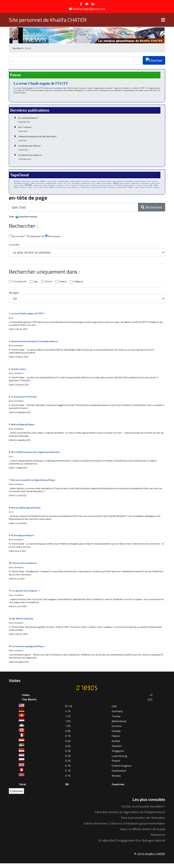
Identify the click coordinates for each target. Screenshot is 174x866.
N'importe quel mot (34, 237)
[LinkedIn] (93, 4)
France (33, 183)
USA (46, 187)
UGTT (35, 188)
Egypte (109, 181)
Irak (65, 183)
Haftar (60, 183)
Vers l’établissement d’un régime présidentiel (35, 454)
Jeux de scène (18, 370)
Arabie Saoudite (52, 181)
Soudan (145, 186)
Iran (69, 183)
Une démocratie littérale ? (88, 147)
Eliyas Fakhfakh (118, 181)
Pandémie (74, 186)
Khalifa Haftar (86, 183)
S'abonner (16, 793)
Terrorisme (23, 188)
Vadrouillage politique (22, 426)
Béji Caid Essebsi (63, 181)
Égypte (143, 188)
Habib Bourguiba (51, 183)
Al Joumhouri (35, 181)
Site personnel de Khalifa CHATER (48, 20)
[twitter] (86, 4)
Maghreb (116, 183)
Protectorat (94, 186)
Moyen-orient (19, 186)
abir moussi (112, 188)
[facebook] (81, 4)
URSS (41, 188)
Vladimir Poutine (85, 188)
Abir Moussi (17, 181)
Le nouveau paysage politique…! (29, 649)
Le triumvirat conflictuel (24, 398)
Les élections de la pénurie (88, 157)
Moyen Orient (146, 183)
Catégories (79, 282)
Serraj (140, 186)
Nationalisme (38, 186)
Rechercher (151, 208)
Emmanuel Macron (140, 181)
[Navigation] (163, 20)
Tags (36, 282)
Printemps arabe (84, 186)
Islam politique (76, 183)
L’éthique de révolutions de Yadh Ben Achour (88, 138)
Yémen (105, 188)
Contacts (63, 282)
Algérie (43, 181)
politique (131, 188)
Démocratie (101, 181)
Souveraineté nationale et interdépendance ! (34, 342)
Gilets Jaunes (40, 183)
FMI (149, 181)
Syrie (151, 185)
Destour (93, 181)
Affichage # (14, 293)
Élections (149, 188)
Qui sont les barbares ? (88, 119)
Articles (48, 282)
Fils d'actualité (19, 282)
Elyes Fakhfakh (128, 181)
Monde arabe (136, 183)
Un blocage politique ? (22, 537)
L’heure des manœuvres (24, 565)
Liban (93, 183)
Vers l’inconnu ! (88, 129)
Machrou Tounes (107, 183)
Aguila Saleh (26, 181)
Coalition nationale (75, 181)
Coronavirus (86, 181)
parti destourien (122, 188)
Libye (98, 183)
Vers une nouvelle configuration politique (33, 482)
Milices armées (125, 183)
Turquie (30, 187)
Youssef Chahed (97, 188)
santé (137, 188)
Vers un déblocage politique (26, 509)
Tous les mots (16, 237)
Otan (67, 186)
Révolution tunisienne (129, 186)
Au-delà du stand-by (22, 621)
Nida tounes (60, 186)
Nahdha (28, 186)
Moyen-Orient (156, 183)
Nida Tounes (52, 186)
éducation (157, 188)
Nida (45, 186)
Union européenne (73, 188)
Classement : (14, 245)
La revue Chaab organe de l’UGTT (41, 83)
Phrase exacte (52, 237)
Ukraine (51, 187)
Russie (119, 185)
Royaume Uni (111, 186)
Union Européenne (61, 188)
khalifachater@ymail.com (89, 9)
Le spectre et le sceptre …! (26, 593)
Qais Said (102, 185)
